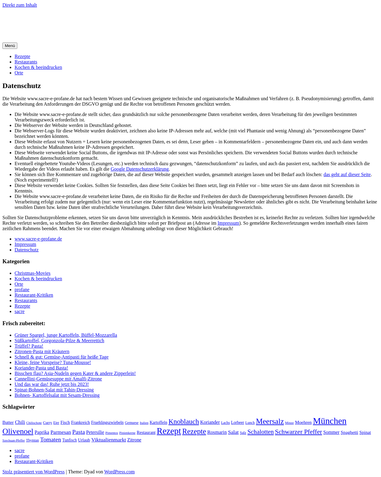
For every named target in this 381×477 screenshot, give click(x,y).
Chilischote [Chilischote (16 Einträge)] (34, 422)
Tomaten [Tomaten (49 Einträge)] (50, 439)
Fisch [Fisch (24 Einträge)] (65, 422)
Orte (19, 72)
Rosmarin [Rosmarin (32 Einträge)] (217, 432)
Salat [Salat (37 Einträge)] (233, 432)
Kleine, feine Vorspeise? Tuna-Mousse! (53, 362)
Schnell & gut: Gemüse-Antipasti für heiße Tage (62, 356)
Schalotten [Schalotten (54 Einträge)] (260, 431)
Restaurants (26, 61)
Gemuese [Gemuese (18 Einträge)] (131, 423)
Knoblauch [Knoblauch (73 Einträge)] (183, 421)
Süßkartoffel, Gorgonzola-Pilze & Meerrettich (59, 340)
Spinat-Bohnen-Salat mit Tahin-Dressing (54, 389)
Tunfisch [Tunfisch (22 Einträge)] (69, 440)
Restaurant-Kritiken (34, 295)
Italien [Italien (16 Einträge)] (144, 422)
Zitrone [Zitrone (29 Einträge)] (134, 439)
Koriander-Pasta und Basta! (41, 367)
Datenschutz (27, 249)
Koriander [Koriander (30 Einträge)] (210, 422)
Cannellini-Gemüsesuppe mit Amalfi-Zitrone (58, 378)
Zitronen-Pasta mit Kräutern (42, 351)
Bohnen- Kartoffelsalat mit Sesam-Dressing (57, 395)
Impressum (228, 223)
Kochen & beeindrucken (38, 67)
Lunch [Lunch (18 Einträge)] (250, 423)
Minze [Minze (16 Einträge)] (289, 422)
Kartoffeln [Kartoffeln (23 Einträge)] (158, 422)
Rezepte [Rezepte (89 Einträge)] (194, 431)
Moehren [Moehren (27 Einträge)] (303, 422)
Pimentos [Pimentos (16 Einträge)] (111, 432)
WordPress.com (119, 471)
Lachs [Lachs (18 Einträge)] (225, 423)
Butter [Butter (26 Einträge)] (8, 422)
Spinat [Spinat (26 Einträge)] (365, 432)
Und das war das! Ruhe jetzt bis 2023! (52, 384)
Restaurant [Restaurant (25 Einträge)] (146, 432)
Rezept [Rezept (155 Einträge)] (169, 431)
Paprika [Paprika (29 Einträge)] (42, 432)
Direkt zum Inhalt (19, 5)
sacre (20, 311)
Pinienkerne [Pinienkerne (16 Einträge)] (127, 432)
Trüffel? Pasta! (29, 346)
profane (22, 289)
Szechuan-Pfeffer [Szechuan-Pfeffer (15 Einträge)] (13, 440)
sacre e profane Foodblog (54, 19)
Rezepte (22, 56)
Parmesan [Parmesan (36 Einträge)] (60, 432)
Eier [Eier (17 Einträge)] (56, 423)
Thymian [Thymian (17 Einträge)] (32, 440)
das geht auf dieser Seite (347, 174)
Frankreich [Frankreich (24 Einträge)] (80, 422)
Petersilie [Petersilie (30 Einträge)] (95, 432)
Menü (10, 45)
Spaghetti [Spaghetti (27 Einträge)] (349, 432)
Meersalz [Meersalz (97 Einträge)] (270, 421)
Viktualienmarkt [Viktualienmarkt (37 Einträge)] (108, 440)
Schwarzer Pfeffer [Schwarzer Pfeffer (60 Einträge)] (298, 431)
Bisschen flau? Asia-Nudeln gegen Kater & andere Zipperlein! (75, 373)
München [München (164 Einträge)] (330, 421)
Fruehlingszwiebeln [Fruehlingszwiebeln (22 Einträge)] (107, 422)
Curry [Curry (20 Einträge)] (47, 423)
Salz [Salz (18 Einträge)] (243, 433)
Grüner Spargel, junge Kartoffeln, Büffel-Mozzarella (66, 335)
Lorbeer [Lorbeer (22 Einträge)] (237, 422)
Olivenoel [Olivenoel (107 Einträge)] (17, 431)
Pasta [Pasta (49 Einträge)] (78, 431)
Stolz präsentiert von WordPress (33, 471)
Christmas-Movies (32, 273)
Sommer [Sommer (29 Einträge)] (331, 432)
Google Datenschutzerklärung (139, 169)
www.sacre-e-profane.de (38, 238)
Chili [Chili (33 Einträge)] (20, 422)
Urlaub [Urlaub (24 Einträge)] (84, 440)
